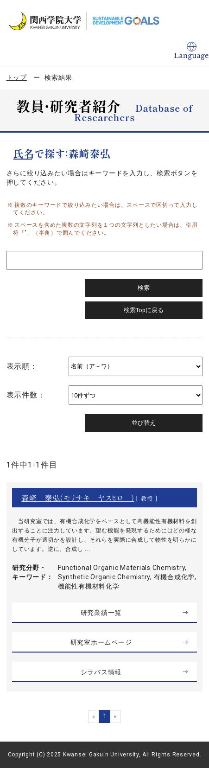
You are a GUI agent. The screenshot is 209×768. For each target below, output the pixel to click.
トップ (16, 77)
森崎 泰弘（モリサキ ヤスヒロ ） (77, 497)
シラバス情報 (101, 672)
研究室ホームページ (101, 642)
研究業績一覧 (101, 612)
